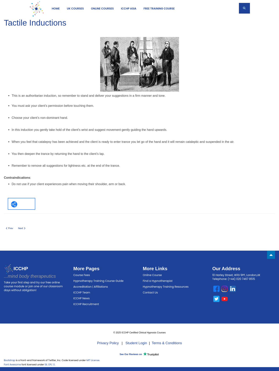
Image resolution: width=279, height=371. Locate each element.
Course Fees (81, 275)
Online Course (152, 275)
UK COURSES (75, 8)
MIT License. (93, 360)
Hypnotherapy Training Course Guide (98, 281)
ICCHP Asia (128, 8)
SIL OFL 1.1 (50, 364)
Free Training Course (159, 8)
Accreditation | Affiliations (90, 287)
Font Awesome (12, 364)
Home (56, 8)
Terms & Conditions (167, 343)
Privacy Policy (108, 343)
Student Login (136, 343)
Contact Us (150, 292)
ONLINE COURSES (102, 8)
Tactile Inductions (35, 22)
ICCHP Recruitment (86, 304)
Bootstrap (9, 360)
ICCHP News (81, 298)
